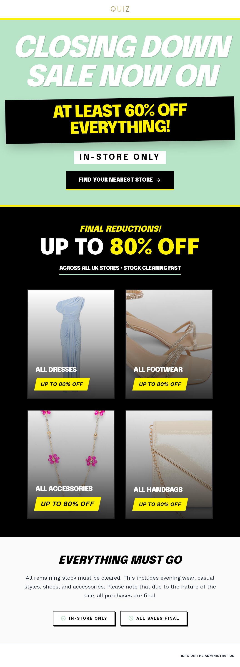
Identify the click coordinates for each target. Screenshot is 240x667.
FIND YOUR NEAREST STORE (120, 180)
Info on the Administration (208, 655)
